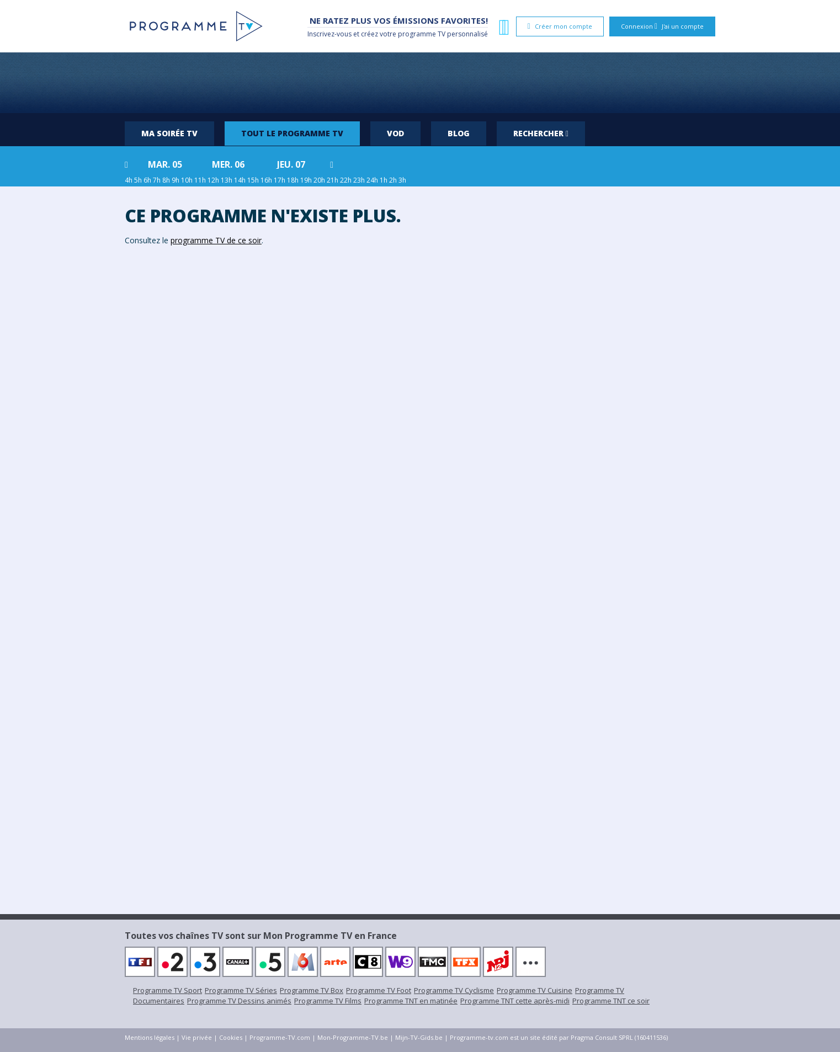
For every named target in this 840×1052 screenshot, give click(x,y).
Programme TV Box (311, 990)
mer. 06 (228, 164)
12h (213, 180)
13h (226, 180)
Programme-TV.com (279, 1037)
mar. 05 (165, 164)
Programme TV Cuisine (534, 990)
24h (372, 180)
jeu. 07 (291, 164)
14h (240, 180)
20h (319, 180)
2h (393, 180)
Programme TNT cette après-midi (515, 1001)
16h (266, 180)
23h (359, 180)
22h (346, 180)
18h (293, 180)
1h (383, 180)
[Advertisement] (420, 83)
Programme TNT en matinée (411, 1001)
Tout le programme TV (292, 133)
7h (157, 180)
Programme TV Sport (167, 990)
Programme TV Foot (378, 990)
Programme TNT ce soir (611, 1001)
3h (402, 180)
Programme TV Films (327, 1001)
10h (187, 180)
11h (200, 180)
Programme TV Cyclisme (454, 990)
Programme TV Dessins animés (239, 1001)
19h (306, 180)
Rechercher (540, 133)
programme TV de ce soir (216, 240)
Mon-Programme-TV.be (352, 1037)
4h (128, 180)
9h (175, 180)
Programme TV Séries (241, 990)
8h (166, 180)
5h (138, 180)
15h (253, 180)
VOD (395, 133)
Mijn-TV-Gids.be (419, 1037)
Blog (459, 133)
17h (279, 180)
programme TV (421, 34)
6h (147, 180)
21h (332, 180)
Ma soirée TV (169, 133)
